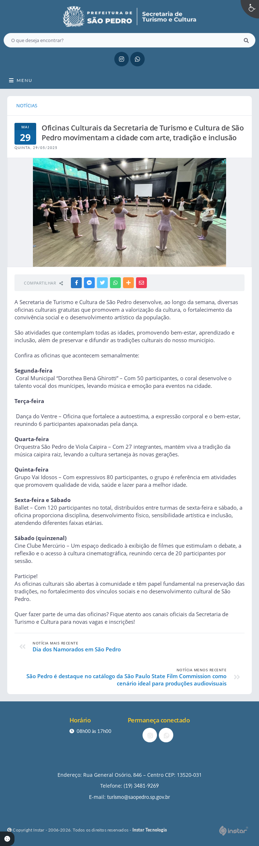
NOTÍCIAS (26, 105)
